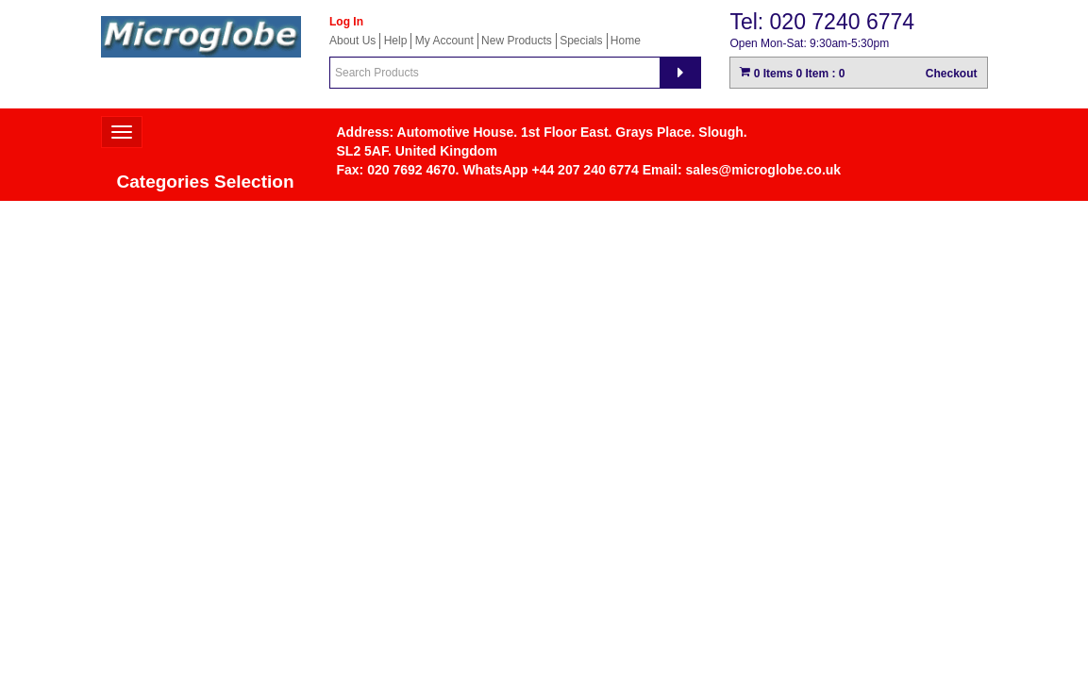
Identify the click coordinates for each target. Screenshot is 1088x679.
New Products (516, 40)
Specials (581, 40)
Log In (346, 21)
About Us (352, 40)
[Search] (680, 73)
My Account (444, 40)
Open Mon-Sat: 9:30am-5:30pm (809, 43)
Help (396, 40)
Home (626, 40)
